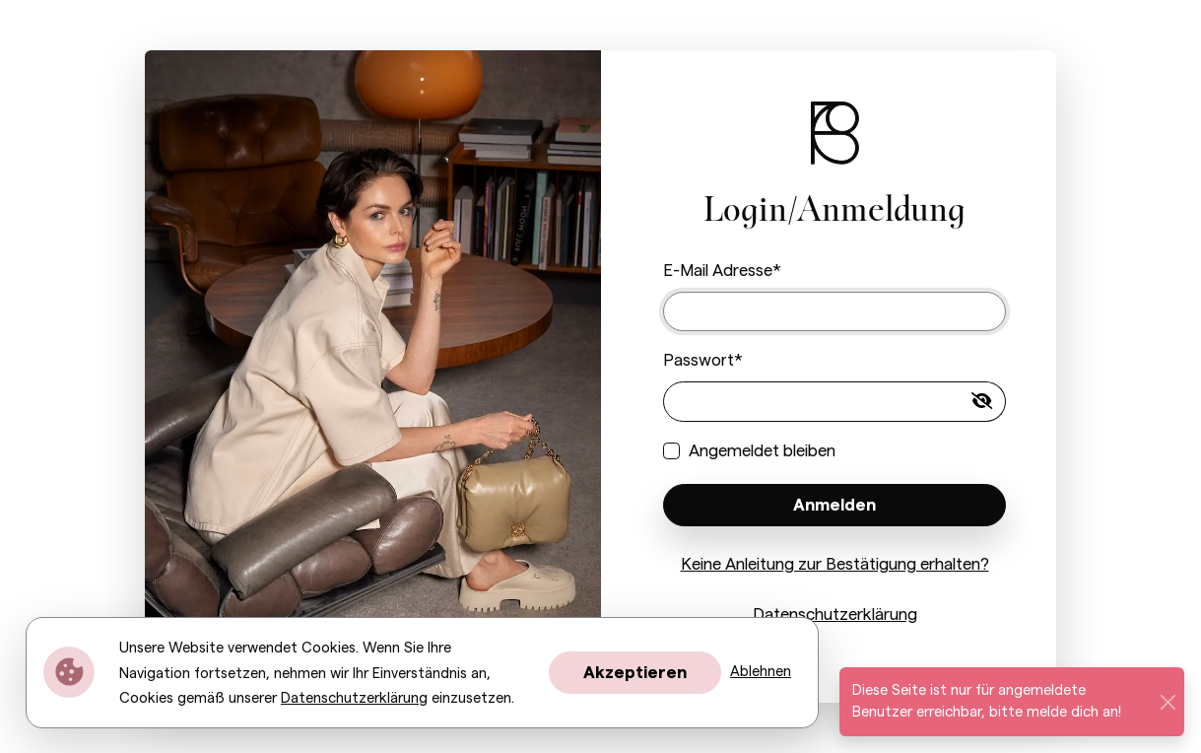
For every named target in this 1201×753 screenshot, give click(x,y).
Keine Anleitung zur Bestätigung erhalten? (835, 564)
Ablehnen (760, 671)
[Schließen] (1167, 702)
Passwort (698, 360)
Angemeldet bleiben (762, 451)
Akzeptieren (635, 672)
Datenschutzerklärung (835, 614)
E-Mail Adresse (717, 270)
